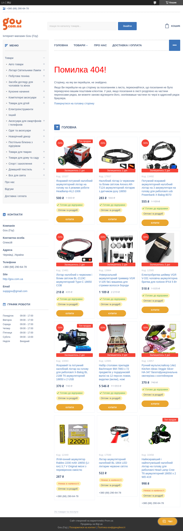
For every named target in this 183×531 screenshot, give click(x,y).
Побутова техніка (19, 76)
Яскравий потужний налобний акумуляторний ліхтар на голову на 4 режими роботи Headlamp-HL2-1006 (74, 186)
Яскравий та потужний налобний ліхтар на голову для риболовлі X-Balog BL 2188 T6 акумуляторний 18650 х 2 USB (72, 372)
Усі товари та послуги (66, 511)
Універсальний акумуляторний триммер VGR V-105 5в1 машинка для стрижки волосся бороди (117, 280)
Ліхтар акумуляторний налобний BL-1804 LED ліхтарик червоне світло (113, 463)
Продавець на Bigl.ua (91, 524)
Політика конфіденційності (111, 527)
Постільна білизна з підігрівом (21, 144)
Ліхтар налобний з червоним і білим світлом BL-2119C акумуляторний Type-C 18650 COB (74, 280)
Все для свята (17, 175)
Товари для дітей (19, 103)
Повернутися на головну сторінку (74, 103)
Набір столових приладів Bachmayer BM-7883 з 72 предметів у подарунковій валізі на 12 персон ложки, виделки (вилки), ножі (115, 372)
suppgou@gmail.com (15, 291)
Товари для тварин (20, 151)
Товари (9, 57)
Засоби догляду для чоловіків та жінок (21, 84)
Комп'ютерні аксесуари (22, 97)
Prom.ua (109, 520)
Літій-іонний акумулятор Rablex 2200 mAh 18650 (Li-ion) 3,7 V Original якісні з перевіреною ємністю (72, 464)
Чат (167, 521)
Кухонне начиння (19, 91)
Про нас (10, 182)
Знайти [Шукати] (127, 26)
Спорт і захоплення (20, 163)
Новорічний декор (19, 136)
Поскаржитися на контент (82, 527)
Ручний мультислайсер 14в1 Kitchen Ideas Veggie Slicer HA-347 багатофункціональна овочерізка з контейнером (159, 370)
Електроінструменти (21, 109)
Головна (61, 45)
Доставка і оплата (16, 196)
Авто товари (16, 64)
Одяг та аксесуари (20, 130)
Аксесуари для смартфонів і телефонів (25, 122)
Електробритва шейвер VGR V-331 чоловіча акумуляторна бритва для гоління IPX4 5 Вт (159, 278)
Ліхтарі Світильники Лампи (25, 70)
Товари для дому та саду (24, 157)
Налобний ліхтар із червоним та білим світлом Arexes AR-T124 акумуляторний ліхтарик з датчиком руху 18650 (117, 186)
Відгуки (9, 188)
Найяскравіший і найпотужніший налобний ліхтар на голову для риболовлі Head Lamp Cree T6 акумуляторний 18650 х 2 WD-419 (159, 468)
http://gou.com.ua (13, 279)
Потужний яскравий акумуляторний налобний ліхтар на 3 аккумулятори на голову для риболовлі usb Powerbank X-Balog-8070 (159, 187)
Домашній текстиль (20, 169)
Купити (70, 219)
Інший (12, 115)
